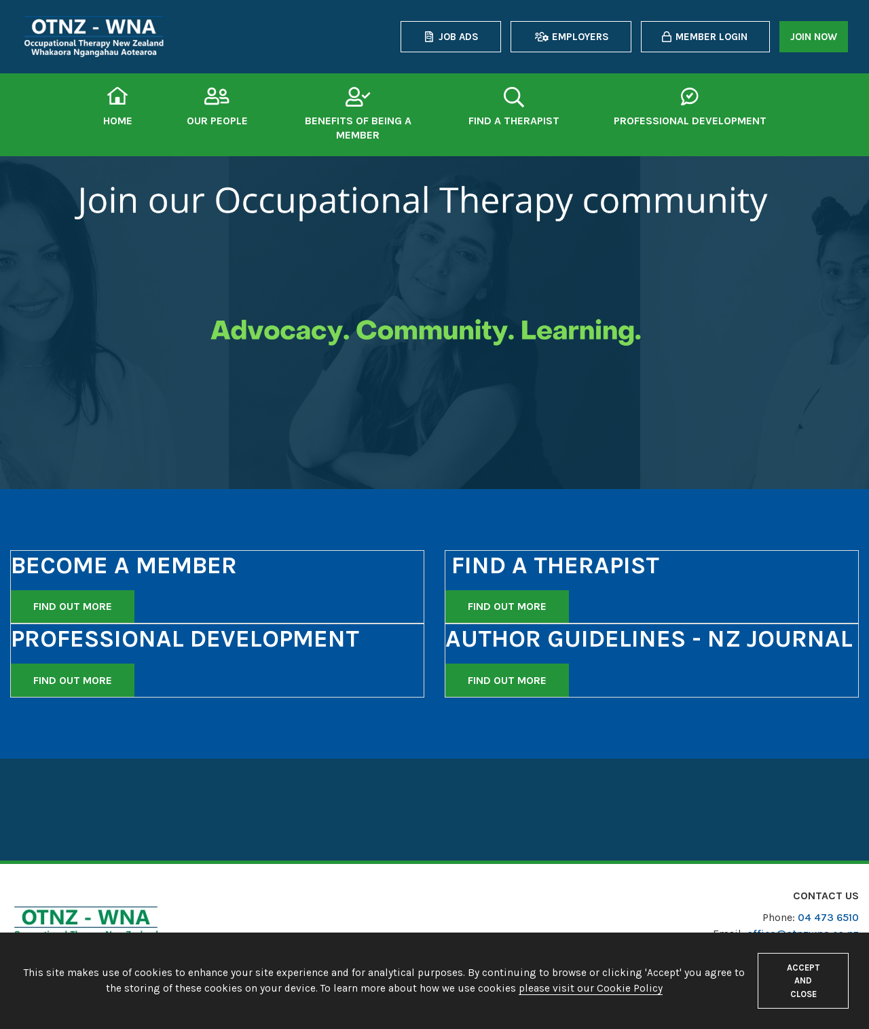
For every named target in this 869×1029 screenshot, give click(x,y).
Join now (813, 37)
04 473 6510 (828, 917)
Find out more (72, 606)
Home (117, 120)
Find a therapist (513, 120)
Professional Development (690, 120)
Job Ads (459, 37)
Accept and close (803, 980)
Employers (580, 37)
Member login (711, 37)
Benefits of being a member (358, 127)
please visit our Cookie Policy (591, 988)
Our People (217, 120)
